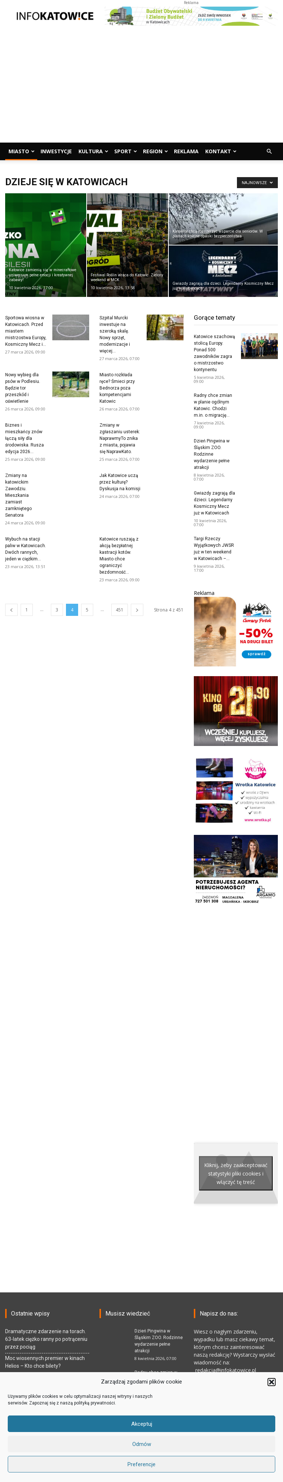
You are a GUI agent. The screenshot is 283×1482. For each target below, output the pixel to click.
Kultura (93, 151)
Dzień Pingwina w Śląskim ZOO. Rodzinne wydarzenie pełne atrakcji (212, 454)
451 (119, 610)
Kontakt (221, 151)
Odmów (141, 1444)
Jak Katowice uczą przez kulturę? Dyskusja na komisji (119, 482)
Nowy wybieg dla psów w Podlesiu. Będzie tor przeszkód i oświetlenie (22, 388)
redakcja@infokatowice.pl (225, 1370)
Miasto (21, 151)
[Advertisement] (141, 87)
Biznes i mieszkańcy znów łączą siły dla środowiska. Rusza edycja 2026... (24, 438)
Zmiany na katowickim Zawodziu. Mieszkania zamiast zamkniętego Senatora (18, 495)
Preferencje (141, 1464)
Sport (125, 151)
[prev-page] (11, 610)
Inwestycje (56, 151)
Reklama (186, 151)
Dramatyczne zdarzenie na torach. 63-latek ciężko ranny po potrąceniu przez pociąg (46, 1339)
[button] (271, 1382)
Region (155, 151)
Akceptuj (141, 1424)
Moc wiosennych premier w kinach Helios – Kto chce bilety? (45, 1362)
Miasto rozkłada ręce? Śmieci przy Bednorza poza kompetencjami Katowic (117, 388)
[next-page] (137, 610)
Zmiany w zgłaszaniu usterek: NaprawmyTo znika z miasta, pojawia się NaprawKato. (119, 438)
